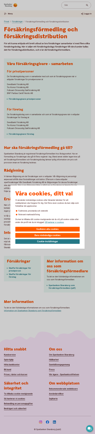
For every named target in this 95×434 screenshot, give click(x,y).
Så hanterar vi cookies (54, 222)
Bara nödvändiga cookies (47, 235)
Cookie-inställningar (47, 241)
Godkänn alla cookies (47, 229)
